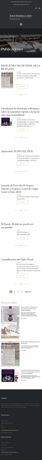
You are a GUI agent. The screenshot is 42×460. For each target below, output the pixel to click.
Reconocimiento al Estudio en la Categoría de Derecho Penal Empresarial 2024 (29, 308)
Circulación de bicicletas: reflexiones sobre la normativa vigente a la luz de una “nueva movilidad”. (30, 372)
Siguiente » (28, 291)
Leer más (22, 86)
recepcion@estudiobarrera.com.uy (21, 4)
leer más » (24, 318)
